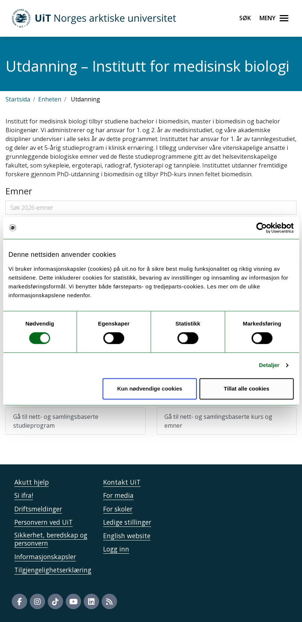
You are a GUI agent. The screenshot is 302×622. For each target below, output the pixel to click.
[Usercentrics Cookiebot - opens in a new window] (261, 227)
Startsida (18, 99)
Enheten (49, 99)
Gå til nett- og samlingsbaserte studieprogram (55, 421)
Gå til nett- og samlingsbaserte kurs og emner (218, 421)
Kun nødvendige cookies (149, 388)
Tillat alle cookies (246, 388)
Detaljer (269, 365)
